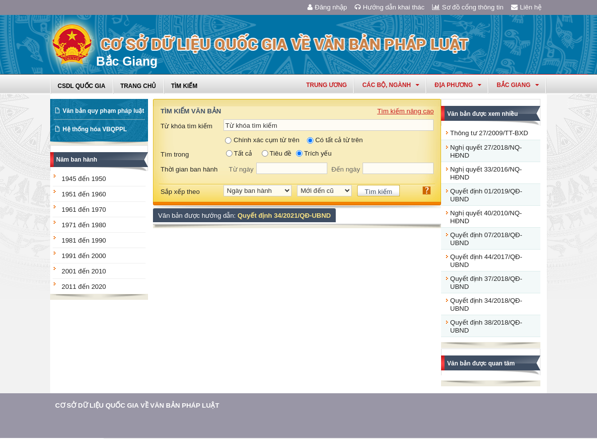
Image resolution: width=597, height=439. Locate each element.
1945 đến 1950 (84, 178)
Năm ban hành (76, 159)
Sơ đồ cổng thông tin (468, 7)
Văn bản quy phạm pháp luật (103, 110)
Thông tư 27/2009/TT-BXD (489, 133)
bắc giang (518, 85)
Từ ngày (241, 169)
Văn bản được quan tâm (481, 363)
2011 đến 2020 (84, 286)
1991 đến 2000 (84, 256)
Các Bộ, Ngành (390, 85)
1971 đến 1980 (84, 225)
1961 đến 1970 (84, 209)
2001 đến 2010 (84, 271)
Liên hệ (526, 7)
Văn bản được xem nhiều (482, 113)
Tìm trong (174, 154)
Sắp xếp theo (180, 191)
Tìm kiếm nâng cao (405, 111)
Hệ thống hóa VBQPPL (95, 129)
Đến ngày (345, 169)
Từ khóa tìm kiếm (186, 126)
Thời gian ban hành (189, 169)
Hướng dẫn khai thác (390, 7)
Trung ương (326, 85)
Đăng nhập (327, 7)
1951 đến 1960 (84, 194)
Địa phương (458, 85)
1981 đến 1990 (84, 240)
